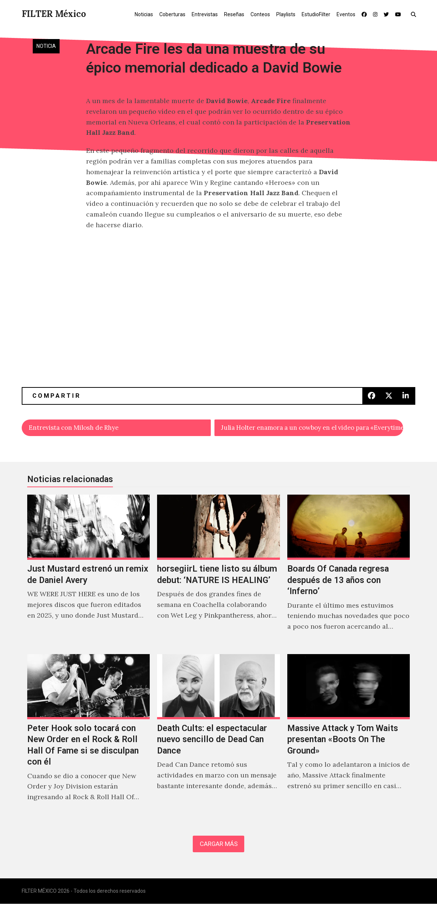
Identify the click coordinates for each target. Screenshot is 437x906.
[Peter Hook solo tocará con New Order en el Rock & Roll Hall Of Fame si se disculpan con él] (88, 736)
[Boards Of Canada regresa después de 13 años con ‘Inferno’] (348, 572)
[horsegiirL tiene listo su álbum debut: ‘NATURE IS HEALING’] (218, 572)
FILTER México (54, 14)
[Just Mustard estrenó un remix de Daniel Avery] (88, 572)
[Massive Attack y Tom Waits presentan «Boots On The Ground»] (348, 736)
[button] (415, 14)
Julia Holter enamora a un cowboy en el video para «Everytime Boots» (312, 428)
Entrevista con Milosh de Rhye (77, 428)
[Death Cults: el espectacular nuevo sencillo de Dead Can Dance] (218, 736)
